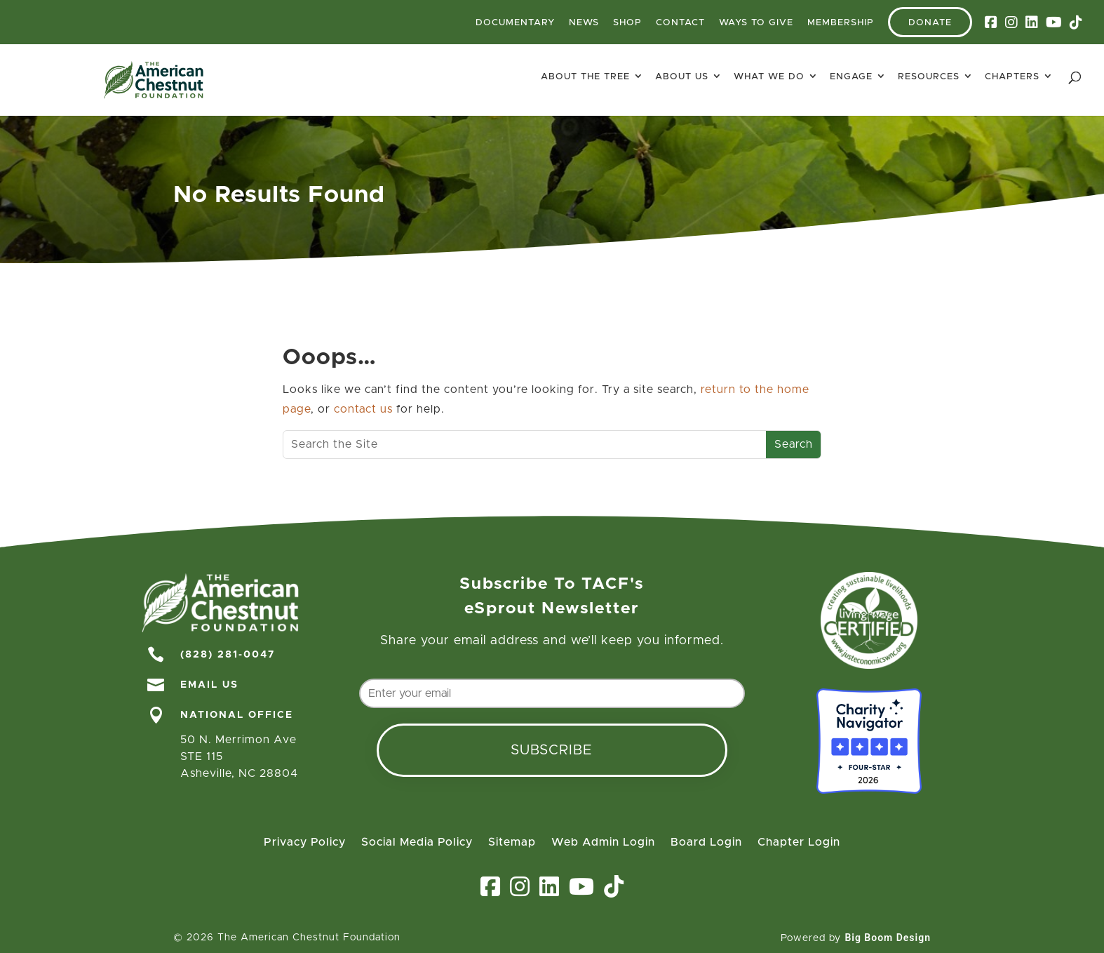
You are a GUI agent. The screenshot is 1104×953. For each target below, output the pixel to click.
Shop (627, 22)
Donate (930, 22)
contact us (363, 409)
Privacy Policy (305, 842)
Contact (680, 22)
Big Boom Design (887, 937)
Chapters (1012, 76)
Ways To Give (756, 22)
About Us (681, 76)
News (584, 22)
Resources (929, 76)
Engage (851, 76)
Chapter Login (799, 842)
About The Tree (585, 76)
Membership (840, 22)
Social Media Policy (417, 842)
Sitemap (512, 842)
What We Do (769, 76)
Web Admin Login (603, 842)
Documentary (515, 22)
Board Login (706, 842)
